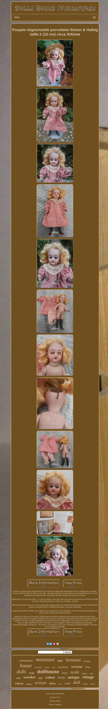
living (91, 673)
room (61, 677)
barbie (92, 684)
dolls (21, 671)
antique (73, 677)
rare (53, 667)
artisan (40, 682)
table (60, 660)
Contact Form (55, 697)
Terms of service (55, 705)
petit (60, 684)
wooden (29, 677)
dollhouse (48, 671)
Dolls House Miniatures (55, 694)
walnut (50, 677)
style (40, 678)
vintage (88, 677)
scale (74, 672)
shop (87, 667)
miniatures (26, 660)
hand (47, 667)
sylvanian (87, 661)
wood (85, 684)
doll (76, 682)
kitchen (84, 673)
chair (18, 678)
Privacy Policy (55, 701)
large (65, 672)
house (26, 665)
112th (31, 673)
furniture (73, 659)
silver (52, 683)
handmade (63, 667)
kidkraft (19, 683)
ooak (67, 683)
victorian (76, 666)
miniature (45, 659)
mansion (38, 667)
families (29, 684)
